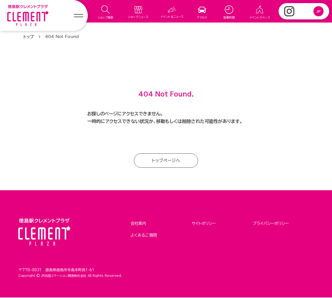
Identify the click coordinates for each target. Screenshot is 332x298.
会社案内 (138, 224)
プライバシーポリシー (271, 224)
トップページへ (166, 160)
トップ (28, 37)
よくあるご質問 (144, 235)
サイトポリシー (204, 224)
